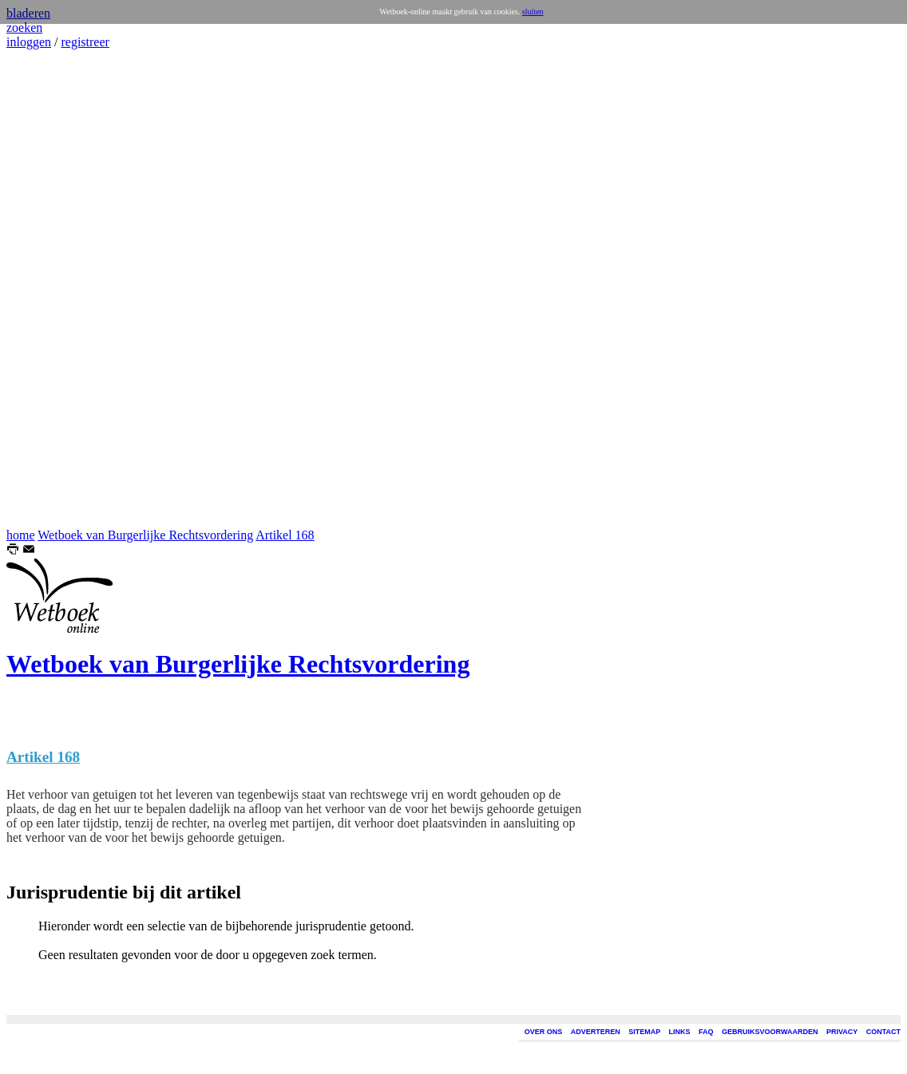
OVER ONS (544, 1032)
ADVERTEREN (595, 1032)
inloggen (28, 42)
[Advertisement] (54, 288)
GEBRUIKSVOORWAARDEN (770, 1032)
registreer (85, 42)
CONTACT (883, 1032)
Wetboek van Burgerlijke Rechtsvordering (145, 535)
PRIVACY (841, 1032)
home (20, 535)
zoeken (24, 27)
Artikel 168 (284, 535)
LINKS (680, 1032)
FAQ (706, 1032)
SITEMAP (644, 1032)
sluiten (533, 11)
